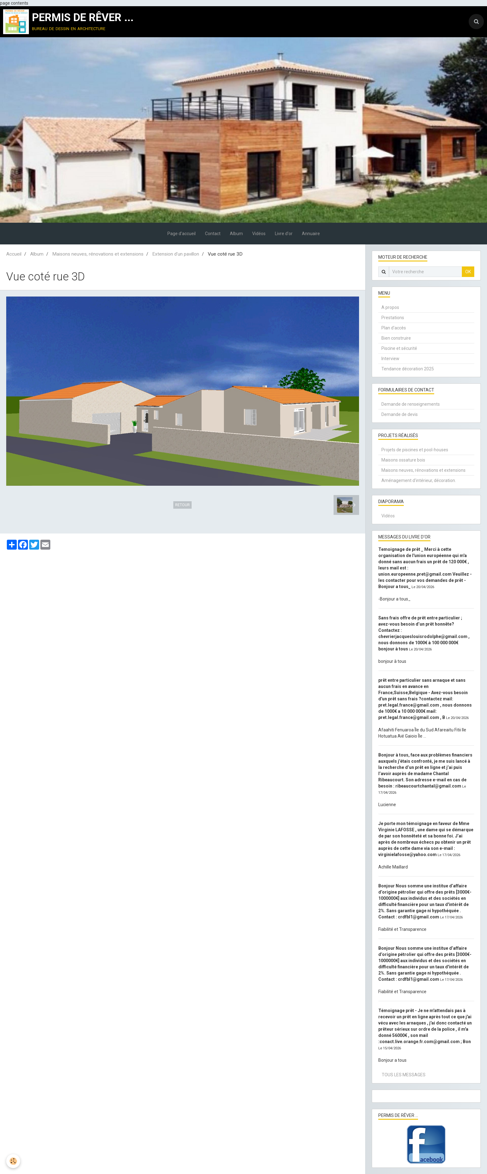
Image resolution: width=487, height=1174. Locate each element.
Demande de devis (399, 414)
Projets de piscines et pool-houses (414, 449)
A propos (390, 307)
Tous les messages (404, 1074)
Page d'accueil (181, 233)
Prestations (392, 317)
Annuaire (311, 233)
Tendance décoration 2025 (407, 368)
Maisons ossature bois (403, 460)
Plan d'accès (393, 327)
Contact (213, 233)
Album (236, 233)
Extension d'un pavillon (175, 254)
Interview (390, 358)
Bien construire (396, 338)
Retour (182, 505)
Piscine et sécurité (399, 348)
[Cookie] (13, 1161)
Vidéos (259, 233)
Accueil (13, 254)
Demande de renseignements (410, 404)
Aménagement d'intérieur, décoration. (418, 480)
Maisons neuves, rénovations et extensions (97, 254)
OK (468, 271)
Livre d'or (284, 233)
